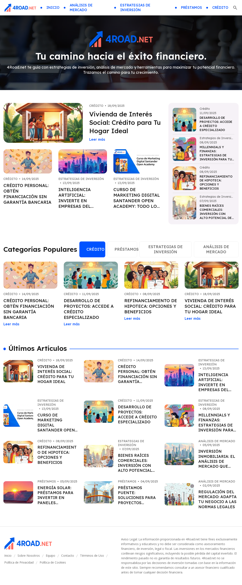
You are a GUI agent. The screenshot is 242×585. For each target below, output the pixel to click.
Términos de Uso (92, 555)
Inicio (8, 555)
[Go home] (20, 7)
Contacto (67, 555)
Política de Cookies (53, 562)
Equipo (50, 555)
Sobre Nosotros (29, 555)
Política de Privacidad (19, 562)
